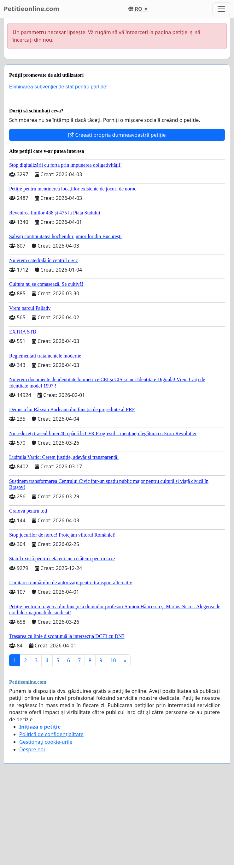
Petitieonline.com (31, 8)
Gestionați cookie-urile (46, 741)
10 (113, 660)
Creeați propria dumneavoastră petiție (117, 134)
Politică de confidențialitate (51, 734)
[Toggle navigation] (221, 9)
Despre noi (32, 749)
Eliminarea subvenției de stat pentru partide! (58, 86)
